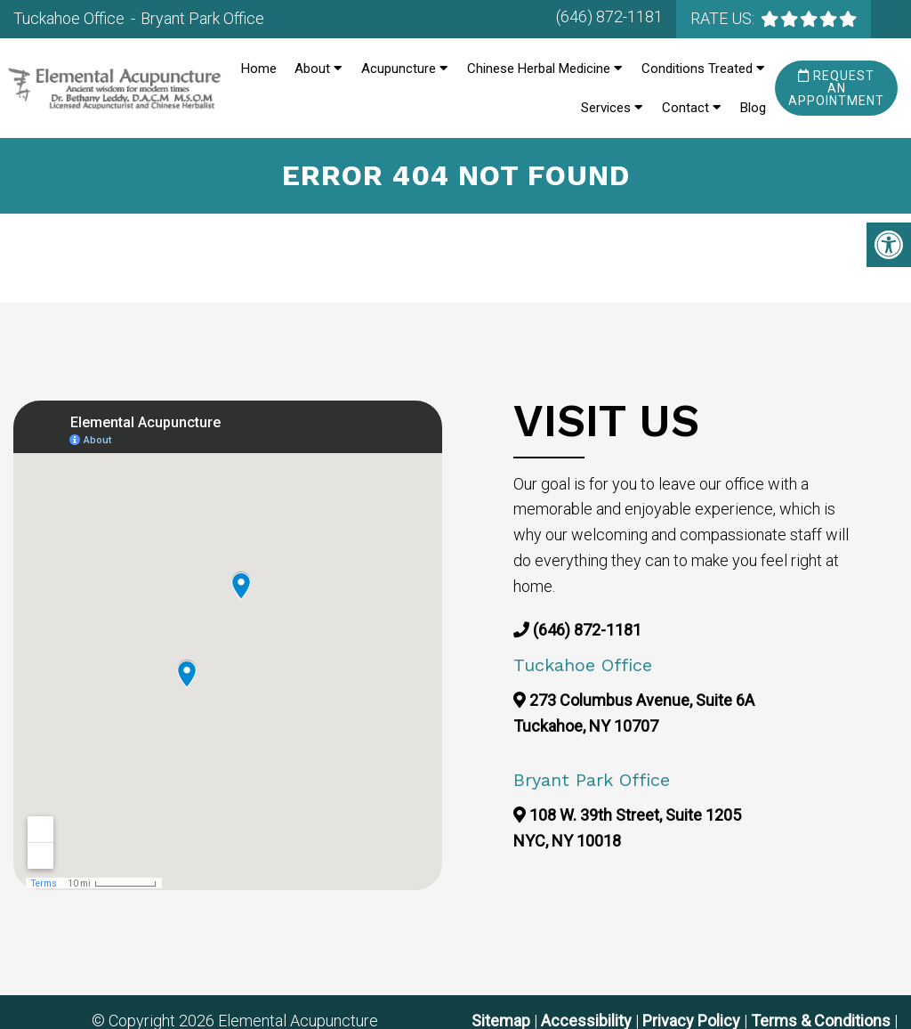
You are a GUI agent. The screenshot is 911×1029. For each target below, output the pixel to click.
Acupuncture (398, 69)
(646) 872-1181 (609, 16)
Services (606, 108)
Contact (685, 108)
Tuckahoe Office (70, 18)
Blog (753, 108)
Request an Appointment (836, 88)
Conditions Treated (697, 69)
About (312, 69)
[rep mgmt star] (809, 19)
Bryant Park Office (202, 18)
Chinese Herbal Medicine (538, 69)
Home (259, 69)
